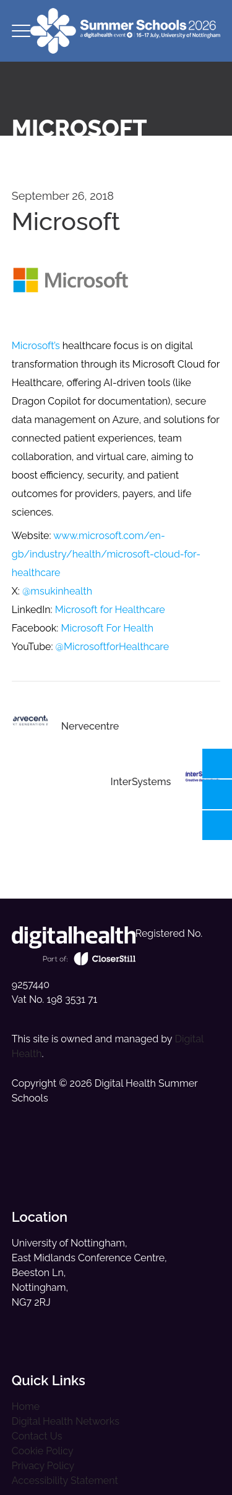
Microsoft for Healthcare (110, 610)
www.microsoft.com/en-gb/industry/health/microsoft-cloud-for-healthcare (106, 554)
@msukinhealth (57, 591)
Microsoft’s (36, 346)
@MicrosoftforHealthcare (113, 647)
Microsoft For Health (107, 628)
